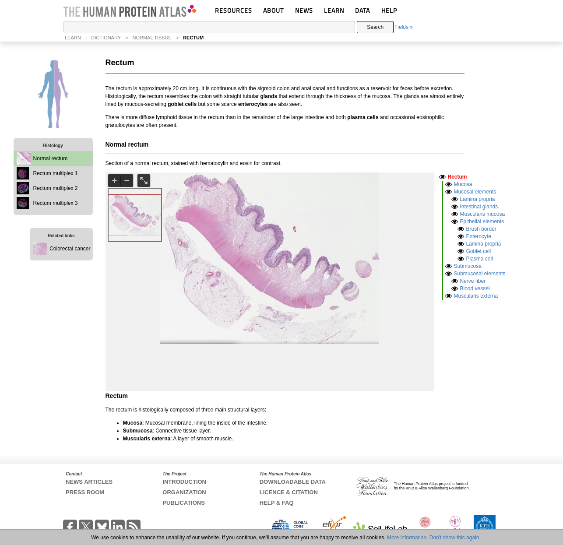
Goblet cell (478, 251)
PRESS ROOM (85, 492)
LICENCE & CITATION (289, 492)
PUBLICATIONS (183, 502)
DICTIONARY (106, 37)
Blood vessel (475, 288)
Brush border (481, 229)
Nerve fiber (473, 281)
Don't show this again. (455, 537)
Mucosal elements (475, 192)
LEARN (334, 10)
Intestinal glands (479, 207)
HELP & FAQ (277, 502)
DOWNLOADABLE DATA (293, 481)
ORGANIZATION (184, 492)
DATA (362, 10)
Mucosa (463, 184)
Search (375, 27)
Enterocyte (478, 236)
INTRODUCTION (184, 481)
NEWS (304, 10)
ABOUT (273, 10)
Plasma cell (479, 259)
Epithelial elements (482, 221)
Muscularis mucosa (482, 214)
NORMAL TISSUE (151, 37)
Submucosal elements (480, 274)
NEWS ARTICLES (89, 481)
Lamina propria (477, 199)
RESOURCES (233, 10)
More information (406, 537)
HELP (389, 10)
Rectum (457, 177)
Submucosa (468, 266)
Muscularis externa (476, 296)
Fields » (403, 27)
